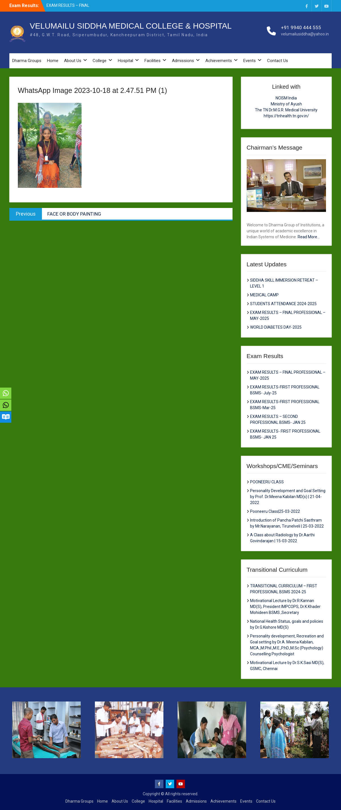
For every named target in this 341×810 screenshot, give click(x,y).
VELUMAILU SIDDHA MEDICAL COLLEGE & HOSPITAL (131, 26)
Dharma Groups (26, 60)
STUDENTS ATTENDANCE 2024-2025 (283, 303)
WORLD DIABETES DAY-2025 (276, 327)
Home (52, 60)
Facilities (152, 60)
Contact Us (277, 60)
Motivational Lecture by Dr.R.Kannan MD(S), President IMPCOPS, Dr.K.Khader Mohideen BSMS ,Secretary (285, 606)
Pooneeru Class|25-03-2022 (275, 511)
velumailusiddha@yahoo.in (305, 34)
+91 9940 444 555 (301, 27)
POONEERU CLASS (267, 482)
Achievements (218, 60)
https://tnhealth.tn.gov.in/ (286, 116)
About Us (72, 60)
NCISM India (286, 98)
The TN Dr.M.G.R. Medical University (286, 110)
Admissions (183, 60)
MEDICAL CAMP (264, 295)
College (99, 60)
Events (249, 60)
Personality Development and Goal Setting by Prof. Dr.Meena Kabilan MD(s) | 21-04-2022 (287, 496)
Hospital (125, 60)
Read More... (309, 237)
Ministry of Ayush (286, 104)
